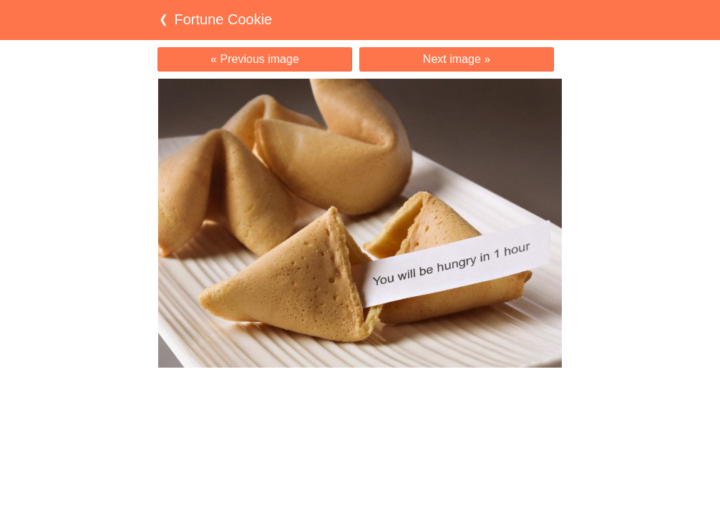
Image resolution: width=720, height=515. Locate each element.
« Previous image (254, 59)
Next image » (456, 59)
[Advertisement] (360, 395)
